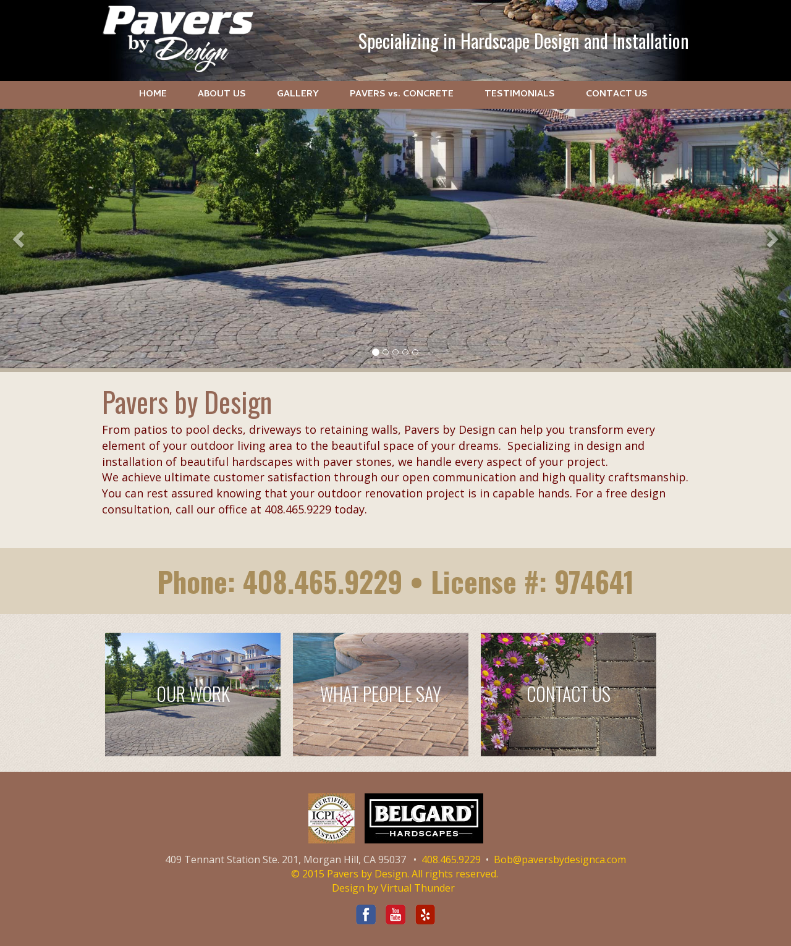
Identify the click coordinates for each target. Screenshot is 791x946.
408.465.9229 (322, 581)
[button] (20, 238)
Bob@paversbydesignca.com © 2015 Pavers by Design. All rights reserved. (459, 867)
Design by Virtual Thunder (393, 888)
